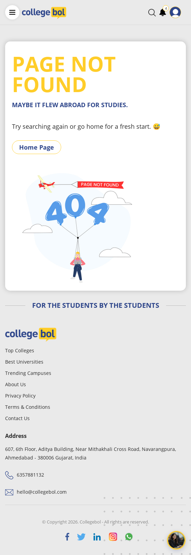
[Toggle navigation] (185, 12)
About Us (15, 384)
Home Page (36, 147)
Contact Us (17, 418)
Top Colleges (19, 350)
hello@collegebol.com (42, 492)
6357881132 (30, 474)
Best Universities (24, 361)
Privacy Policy (20, 395)
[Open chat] (176, 540)
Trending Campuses (28, 373)
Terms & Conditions (27, 407)
